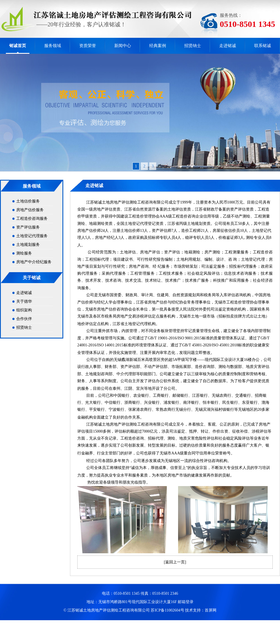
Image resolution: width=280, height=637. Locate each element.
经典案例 (157, 45)
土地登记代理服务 (32, 236)
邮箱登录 (185, 602)
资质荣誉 (87, 45)
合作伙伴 (24, 319)
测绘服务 (24, 253)
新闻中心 (122, 45)
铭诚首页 (17, 45)
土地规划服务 (28, 244)
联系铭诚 (262, 45)
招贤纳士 (192, 45)
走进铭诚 (227, 45)
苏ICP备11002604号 (167, 610)
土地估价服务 (28, 201)
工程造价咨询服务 (32, 218)
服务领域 (52, 45)
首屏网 (210, 610)
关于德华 (24, 301)
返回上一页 (175, 562)
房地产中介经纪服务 (34, 262)
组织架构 (24, 310)
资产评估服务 (28, 227)
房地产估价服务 (30, 210)
